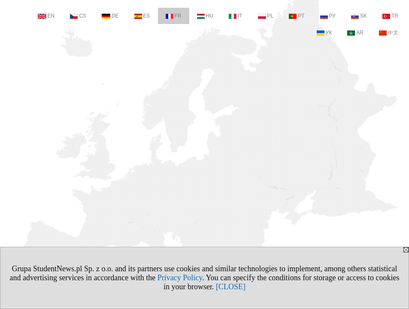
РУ (328, 16)
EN (46, 16)
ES (142, 16)
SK (359, 16)
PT (296, 16)
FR (174, 16)
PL (266, 16)
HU (205, 16)
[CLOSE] (230, 286)
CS (78, 16)
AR (355, 33)
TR (390, 16)
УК (324, 33)
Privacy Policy (180, 277)
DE (110, 16)
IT (235, 16)
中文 (388, 33)
